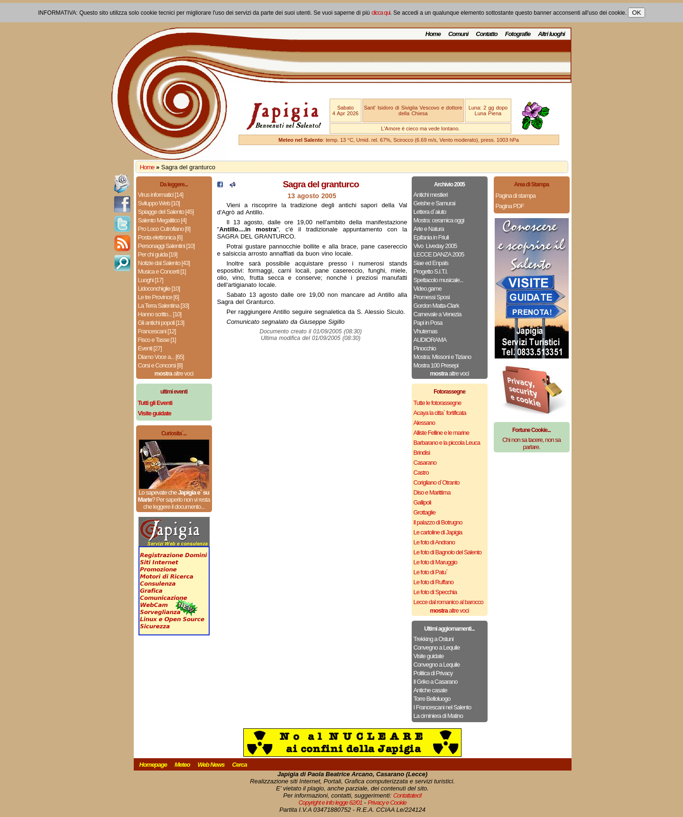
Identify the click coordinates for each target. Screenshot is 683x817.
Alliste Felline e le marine (442, 432)
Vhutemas (426, 331)
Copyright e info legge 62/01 (330, 802)
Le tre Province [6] (158, 297)
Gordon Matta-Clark (436, 305)
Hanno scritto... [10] (160, 314)
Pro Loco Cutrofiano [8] (164, 228)
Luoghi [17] (150, 280)
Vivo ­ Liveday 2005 (435, 245)
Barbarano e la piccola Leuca (447, 442)
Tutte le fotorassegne (437, 402)
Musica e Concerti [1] (162, 271)
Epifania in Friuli (431, 237)
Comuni (458, 33)
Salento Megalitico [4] (162, 220)
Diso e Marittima (432, 492)
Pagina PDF (510, 206)
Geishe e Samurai (434, 203)
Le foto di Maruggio (435, 562)
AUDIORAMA (430, 339)
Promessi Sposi (432, 297)
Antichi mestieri (431, 194)
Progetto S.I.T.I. (431, 271)
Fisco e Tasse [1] (157, 339)
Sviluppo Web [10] (159, 203)
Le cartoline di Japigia (438, 532)
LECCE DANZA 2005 (439, 254)
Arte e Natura (429, 228)
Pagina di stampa (515, 195)
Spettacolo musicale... (438, 280)
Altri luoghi (551, 33)
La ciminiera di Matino (438, 715)
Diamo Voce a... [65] (161, 356)
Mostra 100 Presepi (436, 365)
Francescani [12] (157, 331)
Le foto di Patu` (431, 572)
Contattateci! (407, 795)
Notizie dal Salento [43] (164, 262)
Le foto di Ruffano (433, 582)
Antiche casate (430, 690)
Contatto (486, 33)
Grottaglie (424, 512)
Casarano (425, 462)
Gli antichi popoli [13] (161, 322)
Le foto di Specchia (435, 592)
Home (433, 33)
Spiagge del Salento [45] (166, 211)
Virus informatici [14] (161, 194)
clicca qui (380, 12)
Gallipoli (422, 502)
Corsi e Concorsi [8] (160, 365)
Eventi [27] (150, 348)
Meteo (182, 764)
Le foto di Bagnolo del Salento (447, 552)
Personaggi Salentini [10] (166, 245)
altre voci (174, 373)
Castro (421, 472)
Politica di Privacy (433, 673)
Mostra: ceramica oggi (439, 220)
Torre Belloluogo (432, 698)
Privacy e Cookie (387, 802)
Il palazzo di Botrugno (438, 522)
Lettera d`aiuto (430, 211)
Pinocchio (425, 348)
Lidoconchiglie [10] (159, 288)
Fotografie (518, 33)
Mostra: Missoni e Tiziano (442, 356)
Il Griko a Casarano (436, 681)
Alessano (424, 422)
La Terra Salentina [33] (163, 305)
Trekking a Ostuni (433, 639)
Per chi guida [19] (157, 254)
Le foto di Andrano (434, 542)
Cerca (239, 764)
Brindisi (422, 452)
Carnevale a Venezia (437, 314)
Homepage (153, 764)
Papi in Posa (428, 322)
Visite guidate (429, 656)
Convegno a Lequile (437, 647)
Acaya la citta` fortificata (440, 412)
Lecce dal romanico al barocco (448, 602)
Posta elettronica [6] (160, 237)
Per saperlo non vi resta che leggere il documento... (176, 503)
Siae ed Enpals (431, 262)
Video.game (428, 288)
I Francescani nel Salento (442, 707)
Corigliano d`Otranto (437, 482)
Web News (211, 764)
